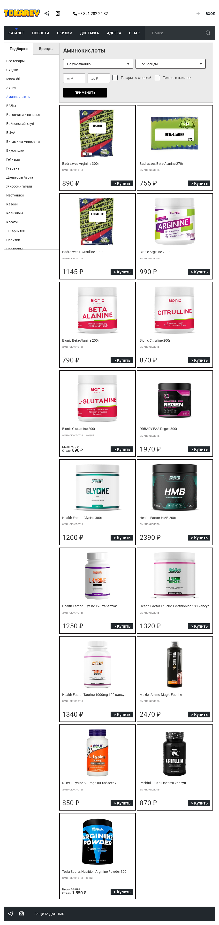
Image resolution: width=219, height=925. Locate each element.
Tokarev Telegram (47, 13)
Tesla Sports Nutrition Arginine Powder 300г (92, 870)
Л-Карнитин (15, 231)
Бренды (46, 48)
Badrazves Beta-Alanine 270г (159, 163)
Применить (85, 92)
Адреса (114, 32)
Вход (210, 13)
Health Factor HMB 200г (156, 517)
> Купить (122, 183)
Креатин (13, 222)
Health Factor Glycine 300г (80, 517)
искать (208, 33)
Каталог (16, 32)
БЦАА (10, 132)
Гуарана (12, 168)
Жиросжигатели (19, 186)
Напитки (13, 240)
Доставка (89, 32)
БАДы (11, 105)
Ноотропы (14, 249)
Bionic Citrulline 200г (154, 340)
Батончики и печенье (23, 114)
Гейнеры (13, 159)
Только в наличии (177, 77)
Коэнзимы (14, 213)
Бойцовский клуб (20, 123)
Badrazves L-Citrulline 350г (80, 252)
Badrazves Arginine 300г (78, 163)
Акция (11, 87)
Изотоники (15, 195)
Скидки (64, 32)
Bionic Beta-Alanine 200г (79, 340)
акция (90, 434)
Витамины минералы (23, 141)
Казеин (12, 204)
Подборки (19, 48)
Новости (40, 32)
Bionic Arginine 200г (153, 252)
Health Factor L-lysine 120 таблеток (87, 605)
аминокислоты (72, 170)
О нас (134, 32)
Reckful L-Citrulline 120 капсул (161, 782)
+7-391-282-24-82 (90, 13)
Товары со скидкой (136, 77)
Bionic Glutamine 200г (77, 428)
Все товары (15, 61)
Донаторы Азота (19, 177)
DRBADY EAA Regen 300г (157, 428)
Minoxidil (13, 78)
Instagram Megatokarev (58, 13)
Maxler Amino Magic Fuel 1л (159, 694)
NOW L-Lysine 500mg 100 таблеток (87, 782)
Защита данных (49, 912)
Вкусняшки (15, 150)
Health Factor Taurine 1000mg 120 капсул (91, 694)
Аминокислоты (18, 96)
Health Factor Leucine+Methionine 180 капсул (172, 605)
